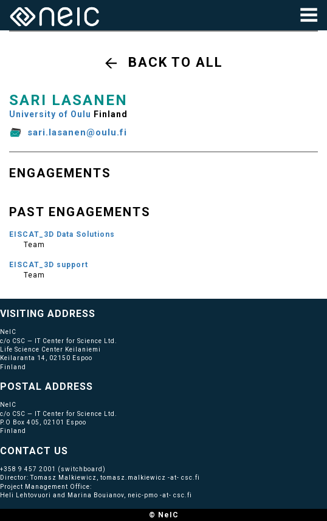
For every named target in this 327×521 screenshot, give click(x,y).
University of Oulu (50, 114)
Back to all (175, 62)
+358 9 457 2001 (28, 469)
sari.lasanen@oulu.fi (77, 132)
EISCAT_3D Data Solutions (62, 234)
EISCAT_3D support (48, 264)
